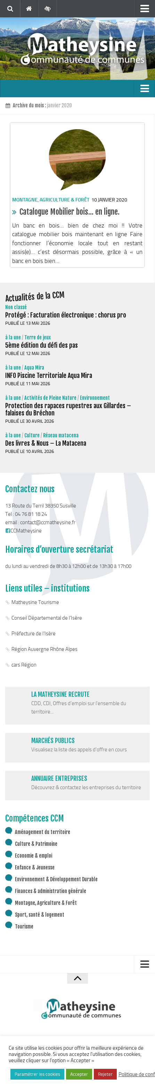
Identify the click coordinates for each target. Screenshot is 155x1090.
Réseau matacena (61, 435)
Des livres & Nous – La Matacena (45, 443)
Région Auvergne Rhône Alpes (44, 649)
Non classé (16, 307)
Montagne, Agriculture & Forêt (50, 200)
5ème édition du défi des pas (41, 345)
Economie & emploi (33, 856)
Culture (32, 435)
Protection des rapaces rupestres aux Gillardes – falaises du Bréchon (68, 409)
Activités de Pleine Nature (50, 398)
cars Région (23, 665)
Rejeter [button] (105, 1074)
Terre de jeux (37, 337)
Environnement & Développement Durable (56, 879)
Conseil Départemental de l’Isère (46, 618)
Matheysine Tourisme (35, 602)
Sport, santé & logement (39, 915)
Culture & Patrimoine (36, 844)
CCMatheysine (23, 531)
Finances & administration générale (50, 891)
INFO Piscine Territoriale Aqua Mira (48, 375)
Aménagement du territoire (42, 832)
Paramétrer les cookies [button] (37, 1074)
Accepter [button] (79, 1074)
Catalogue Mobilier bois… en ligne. (69, 211)
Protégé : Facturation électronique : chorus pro (65, 315)
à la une (13, 337)
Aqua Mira (34, 368)
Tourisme (24, 927)
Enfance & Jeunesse (35, 867)
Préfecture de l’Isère (33, 633)
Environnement (95, 398)
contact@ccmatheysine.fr (47, 522)
